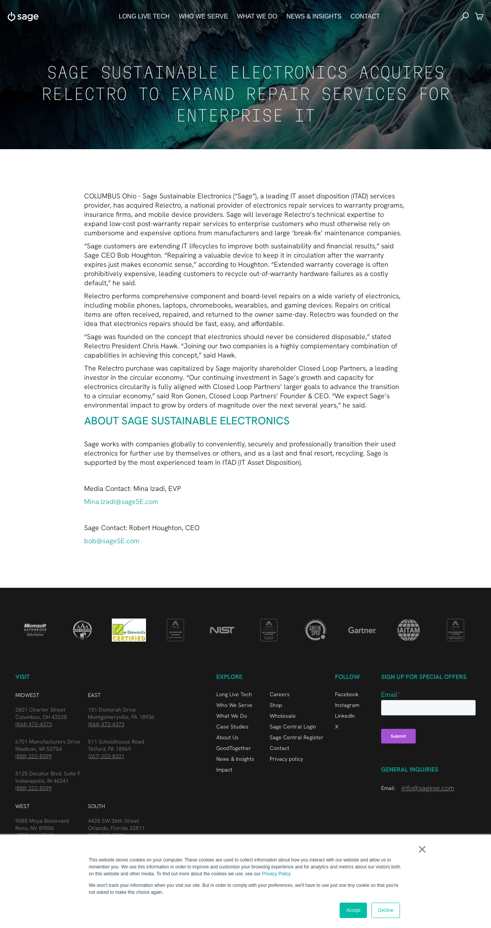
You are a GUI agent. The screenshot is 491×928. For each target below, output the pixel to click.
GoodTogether (233, 748)
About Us (227, 737)
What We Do (231, 715)
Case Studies (232, 726)
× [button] (422, 849)
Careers (280, 694)
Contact (365, 16)
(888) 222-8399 (33, 756)
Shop (276, 705)
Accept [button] (353, 910)
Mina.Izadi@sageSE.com (121, 501)
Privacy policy (286, 758)
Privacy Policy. (277, 873)
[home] (23, 17)
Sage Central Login (293, 726)
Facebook (346, 694)
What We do (257, 16)
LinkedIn (345, 715)
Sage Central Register (296, 737)
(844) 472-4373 (33, 724)
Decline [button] (385, 910)
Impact (224, 769)
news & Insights (313, 16)
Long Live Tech (144, 16)
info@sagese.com (428, 787)
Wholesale (283, 715)
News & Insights (235, 758)
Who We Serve (234, 705)
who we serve (203, 16)
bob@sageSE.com (111, 540)
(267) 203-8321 (106, 756)
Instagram (347, 705)
